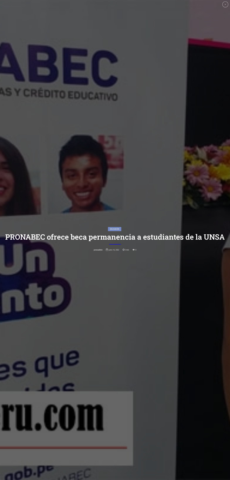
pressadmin (98, 230)
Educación (114, 209)
